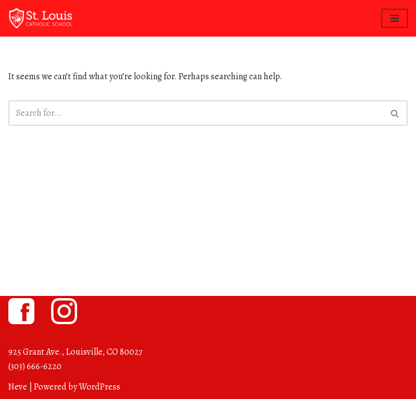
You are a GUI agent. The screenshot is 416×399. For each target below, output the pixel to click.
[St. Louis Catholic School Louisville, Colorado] (41, 18)
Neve (17, 387)
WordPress (99, 387)
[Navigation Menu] (395, 18)
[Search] (195, 113)
